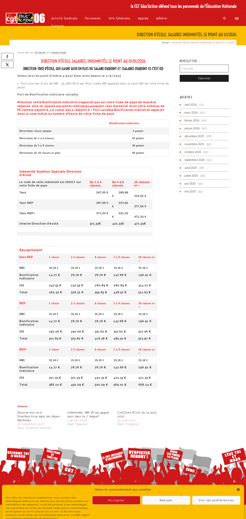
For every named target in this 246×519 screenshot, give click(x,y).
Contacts (58, 26)
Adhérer (162, 18)
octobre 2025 (192, 152)
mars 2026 (191, 112)
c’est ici (157, 69)
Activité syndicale (64, 18)
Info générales (119, 18)
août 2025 (190, 167)
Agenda (143, 18)
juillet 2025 (191, 175)
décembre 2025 (194, 136)
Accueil (165, 42)
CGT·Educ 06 (39, 52)
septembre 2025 (194, 159)
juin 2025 (190, 183)
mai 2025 (190, 191)
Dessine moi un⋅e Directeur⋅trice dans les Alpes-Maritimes (39, 416)
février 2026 (191, 120)
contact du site (154, 511)
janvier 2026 (192, 128)
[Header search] (224, 18)
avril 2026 (190, 104)
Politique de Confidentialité (99, 511)
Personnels (93, 18)
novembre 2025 (194, 144)
